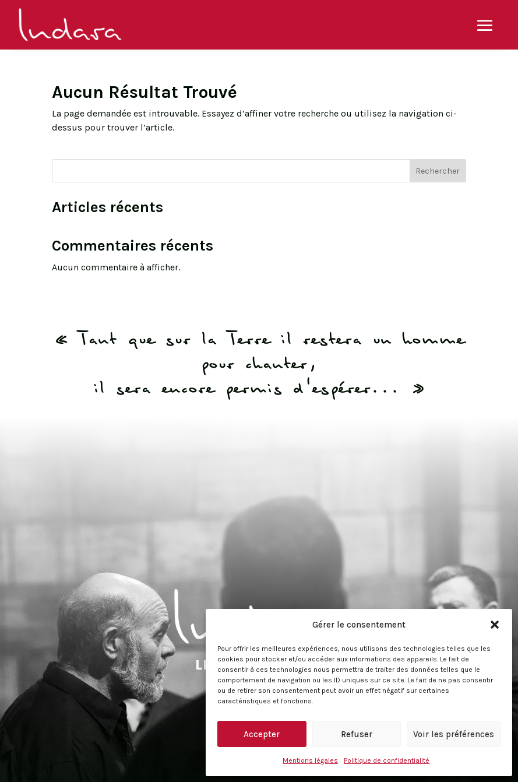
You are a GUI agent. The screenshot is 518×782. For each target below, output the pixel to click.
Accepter (262, 734)
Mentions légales (310, 760)
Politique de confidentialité (386, 760)
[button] (495, 624)
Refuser (356, 734)
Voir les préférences (453, 734)
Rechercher (437, 171)
